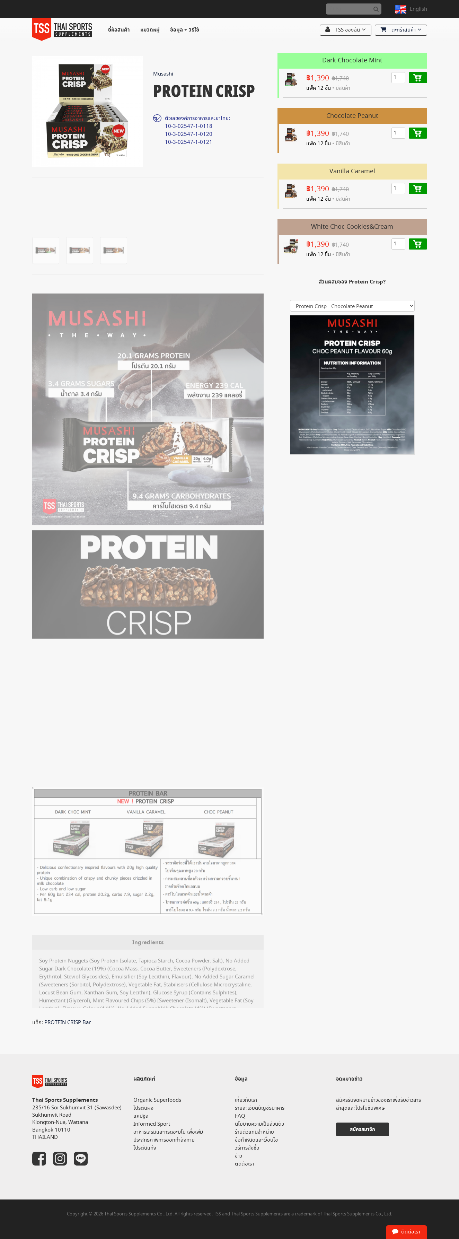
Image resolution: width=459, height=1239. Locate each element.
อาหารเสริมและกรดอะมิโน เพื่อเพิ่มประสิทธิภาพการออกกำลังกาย (168, 1136)
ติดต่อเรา (244, 1164)
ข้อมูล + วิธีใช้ (184, 30)
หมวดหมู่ (150, 30)
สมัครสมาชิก (362, 1129)
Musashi (163, 74)
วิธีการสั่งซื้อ (247, 1148)
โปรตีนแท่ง (144, 1148)
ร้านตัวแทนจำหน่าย (254, 1132)
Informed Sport (151, 1124)
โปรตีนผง (143, 1108)
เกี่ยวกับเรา (246, 1100)
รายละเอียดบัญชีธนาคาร (259, 1108)
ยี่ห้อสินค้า (119, 30)
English (418, 9)
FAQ (240, 1116)
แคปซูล (141, 1116)
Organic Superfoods (157, 1100)
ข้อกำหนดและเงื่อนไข (256, 1140)
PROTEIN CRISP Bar (67, 1023)
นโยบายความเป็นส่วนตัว (259, 1124)
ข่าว (238, 1156)
